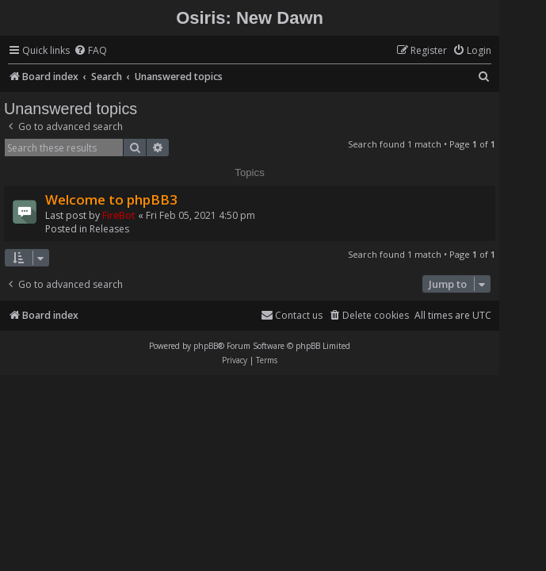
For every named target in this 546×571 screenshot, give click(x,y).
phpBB (205, 345)
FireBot (119, 215)
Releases (109, 229)
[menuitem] (90, 51)
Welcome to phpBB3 (111, 199)
